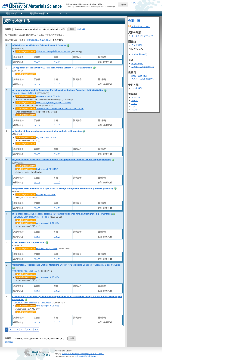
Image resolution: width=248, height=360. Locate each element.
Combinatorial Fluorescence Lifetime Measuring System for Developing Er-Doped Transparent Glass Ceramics (66, 265)
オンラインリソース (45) (142, 36)
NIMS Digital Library (25, 51)
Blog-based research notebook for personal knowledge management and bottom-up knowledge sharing (63, 188)
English (123, 4)
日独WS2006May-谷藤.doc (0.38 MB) (53, 51)
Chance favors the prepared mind (28, 242)
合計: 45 (134, 20)
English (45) (137, 63)
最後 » (35, 329)
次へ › (27, 329)
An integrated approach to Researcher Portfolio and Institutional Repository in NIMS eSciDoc (57, 90)
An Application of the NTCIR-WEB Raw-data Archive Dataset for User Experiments (52, 68)
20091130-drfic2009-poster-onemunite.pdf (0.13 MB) (60, 108)
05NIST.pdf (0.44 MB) (46, 194)
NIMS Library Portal (31, 6)
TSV (133, 107)
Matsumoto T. (46, 303)
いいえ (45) (136, 88)
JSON (134, 110)
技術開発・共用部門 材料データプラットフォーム (83, 354)
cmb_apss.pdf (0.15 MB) (47, 223)
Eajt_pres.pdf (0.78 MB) (47, 169)
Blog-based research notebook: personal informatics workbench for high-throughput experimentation (62, 214)
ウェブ (37, 62)
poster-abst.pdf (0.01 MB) (47, 96)
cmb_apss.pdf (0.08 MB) (47, 306)
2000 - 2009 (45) (139, 76)
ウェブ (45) (136, 45)
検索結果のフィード (140, 26)
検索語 (8, 338)
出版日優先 (45, 40)
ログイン (134, 3)
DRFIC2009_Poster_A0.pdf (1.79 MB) (53, 102)
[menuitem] (13, 13)
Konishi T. (36, 217)
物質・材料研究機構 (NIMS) (86, 356)
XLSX (134, 103)
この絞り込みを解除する (142, 66)
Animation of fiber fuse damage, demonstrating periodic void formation (47, 131)
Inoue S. (45, 217)
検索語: (8, 29)
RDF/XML (135, 97)
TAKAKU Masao (19, 93)
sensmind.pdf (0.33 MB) (47, 248)
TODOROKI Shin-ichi (22, 217)
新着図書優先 (33, 40)
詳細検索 (81, 29)
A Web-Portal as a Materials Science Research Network (39, 45)
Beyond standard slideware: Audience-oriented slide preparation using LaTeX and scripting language (61, 159)
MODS (134, 100)
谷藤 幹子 (32, 93)
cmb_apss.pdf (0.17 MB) (47, 277)
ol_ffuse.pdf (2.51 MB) (46, 137)
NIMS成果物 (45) (139, 54)
